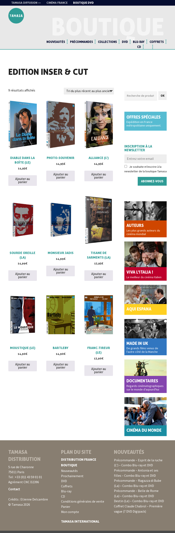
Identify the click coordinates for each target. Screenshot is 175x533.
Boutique (69, 469)
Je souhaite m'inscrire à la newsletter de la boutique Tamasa (145, 171)
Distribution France (79, 463)
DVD (125, 42)
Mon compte (70, 514)
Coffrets (157, 42)
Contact (14, 492)
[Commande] (89, 93)
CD (139, 47)
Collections (107, 42)
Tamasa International (80, 524)
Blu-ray (139, 42)
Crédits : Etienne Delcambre (28, 502)
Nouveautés (55, 42)
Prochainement (72, 479)
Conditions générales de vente (82, 504)
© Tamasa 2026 (19, 507)
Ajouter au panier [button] (22, 183)
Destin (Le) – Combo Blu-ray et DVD (139, 504)
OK (162, 98)
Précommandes (81, 42)
